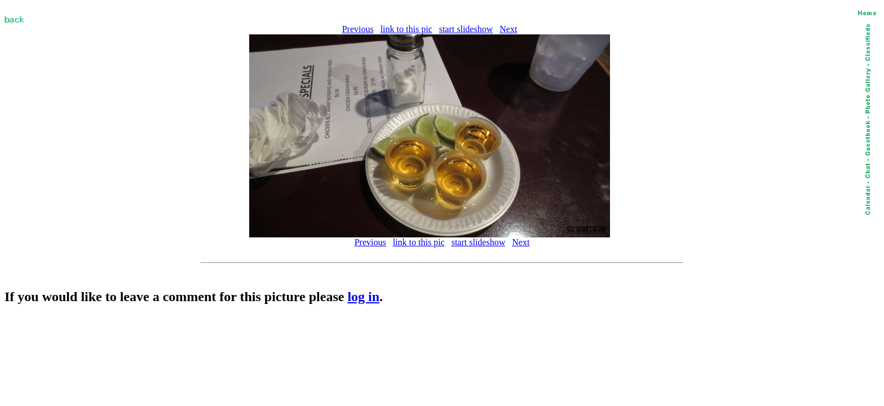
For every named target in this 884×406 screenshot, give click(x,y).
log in (363, 296)
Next (508, 29)
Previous (358, 29)
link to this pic (406, 29)
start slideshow (466, 29)
